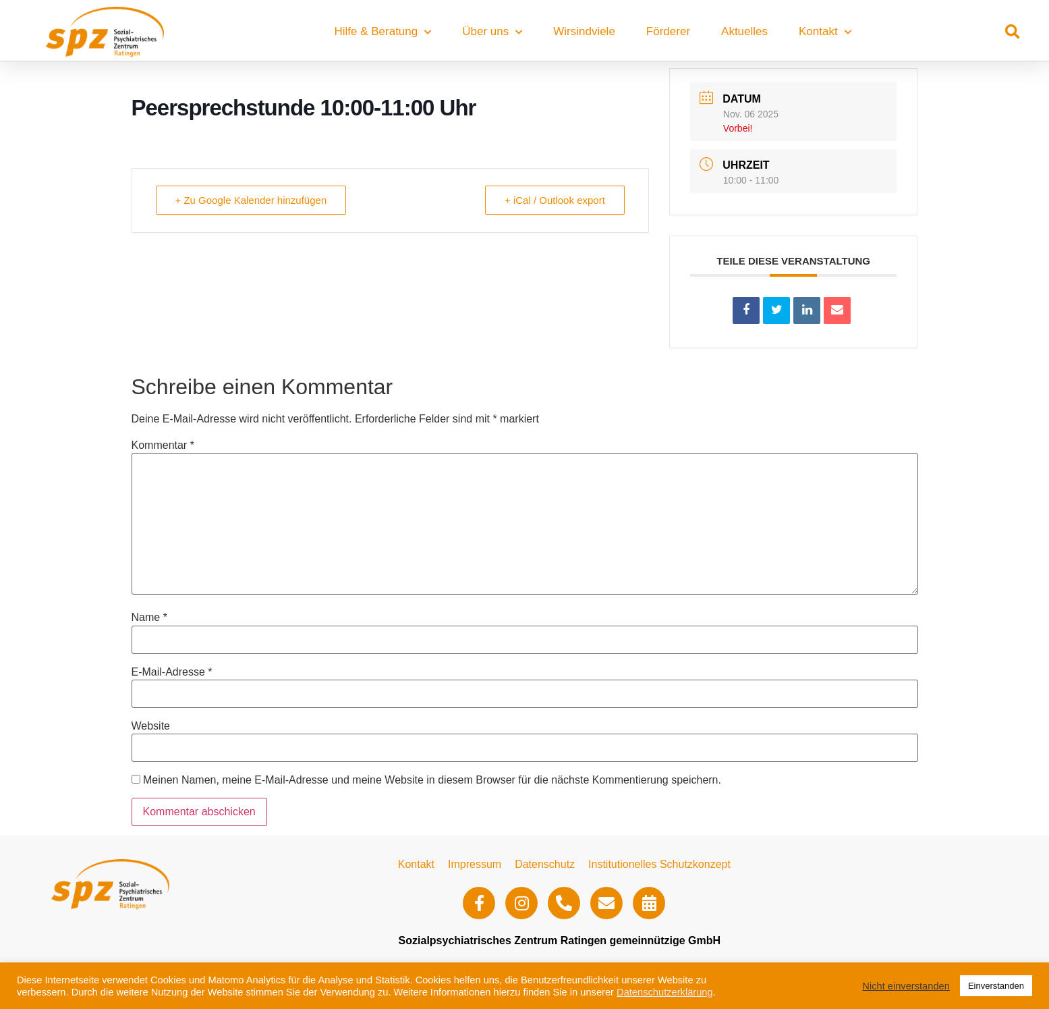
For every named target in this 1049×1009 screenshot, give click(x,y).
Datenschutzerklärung (665, 992)
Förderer (668, 31)
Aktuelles (744, 31)
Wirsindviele (584, 31)
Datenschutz (545, 864)
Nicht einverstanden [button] (906, 986)
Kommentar (163, 445)
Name (149, 617)
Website (151, 726)
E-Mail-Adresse (172, 672)
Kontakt (825, 32)
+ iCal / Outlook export (555, 200)
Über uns (492, 32)
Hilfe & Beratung (382, 32)
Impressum (474, 864)
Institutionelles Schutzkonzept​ (659, 864)
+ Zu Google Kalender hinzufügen (251, 200)
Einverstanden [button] (996, 986)
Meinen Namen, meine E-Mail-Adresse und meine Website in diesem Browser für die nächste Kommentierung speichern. (432, 780)
